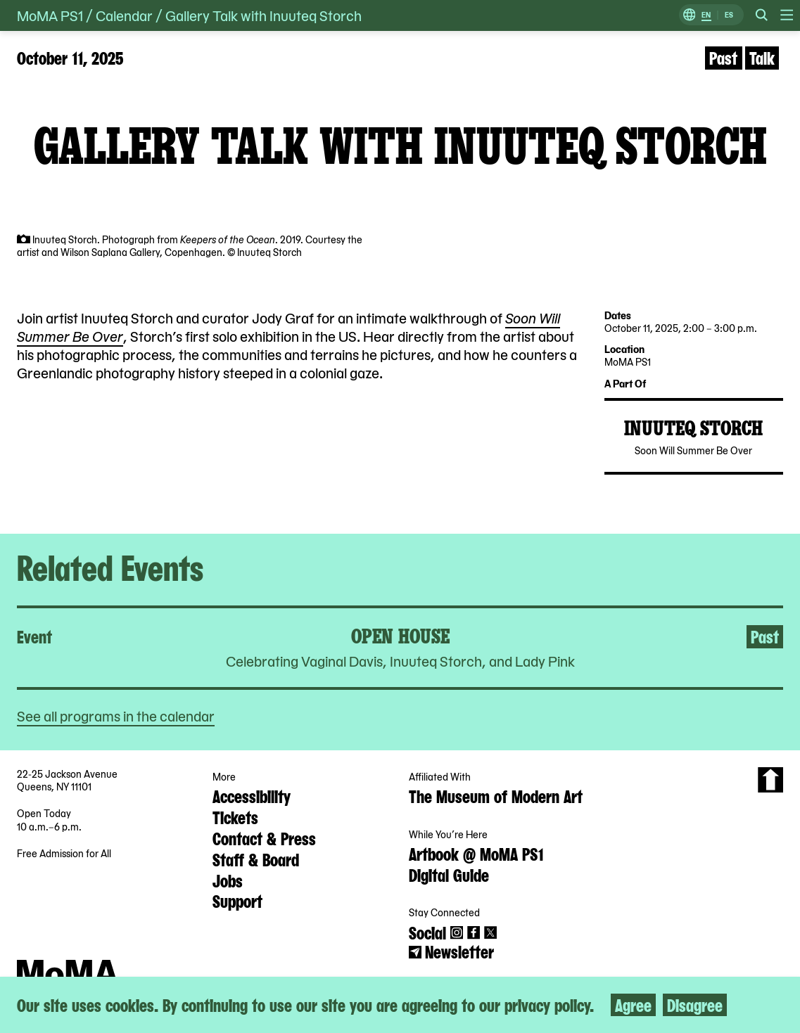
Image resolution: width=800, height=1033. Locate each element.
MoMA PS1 (50, 15)
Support (237, 900)
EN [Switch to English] (706, 15)
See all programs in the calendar (116, 715)
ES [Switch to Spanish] (729, 15)
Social (427, 931)
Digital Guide (449, 874)
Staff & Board (255, 858)
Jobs (227, 879)
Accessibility (251, 795)
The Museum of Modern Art (496, 795)
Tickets (235, 816)
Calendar (124, 15)
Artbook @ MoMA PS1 (476, 853)
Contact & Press (264, 837)
